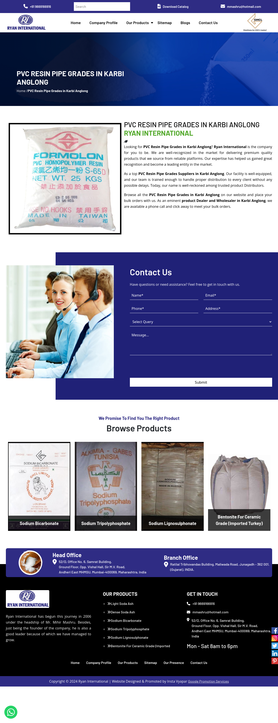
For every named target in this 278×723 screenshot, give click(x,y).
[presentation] (163, 384)
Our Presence (174, 678)
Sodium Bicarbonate (124, 636)
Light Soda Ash (120, 619)
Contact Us (209, 23)
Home (77, 23)
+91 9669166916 (37, 6)
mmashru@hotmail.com (241, 6)
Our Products (139, 23)
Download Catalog (173, 6)
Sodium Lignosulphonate (127, 653)
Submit (201, 397)
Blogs (187, 23)
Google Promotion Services (208, 697)
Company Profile (105, 23)
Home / (22, 99)
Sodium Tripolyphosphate (128, 644)
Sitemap (166, 23)
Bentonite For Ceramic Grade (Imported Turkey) (138, 664)
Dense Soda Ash (121, 628)
